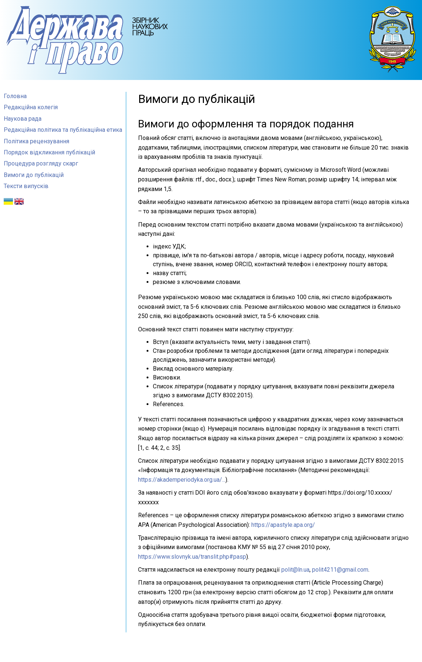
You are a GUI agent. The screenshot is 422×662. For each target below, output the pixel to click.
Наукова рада (22, 118)
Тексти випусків (26, 186)
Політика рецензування (36, 141)
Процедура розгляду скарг (41, 163)
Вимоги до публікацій (34, 174)
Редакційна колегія (31, 107)
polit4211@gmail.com (340, 569)
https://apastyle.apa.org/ (283, 524)
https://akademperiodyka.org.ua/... (181, 479)
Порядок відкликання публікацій (49, 152)
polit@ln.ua (295, 569)
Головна (15, 96)
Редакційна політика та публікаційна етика (63, 129)
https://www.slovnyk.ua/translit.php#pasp (192, 556)
